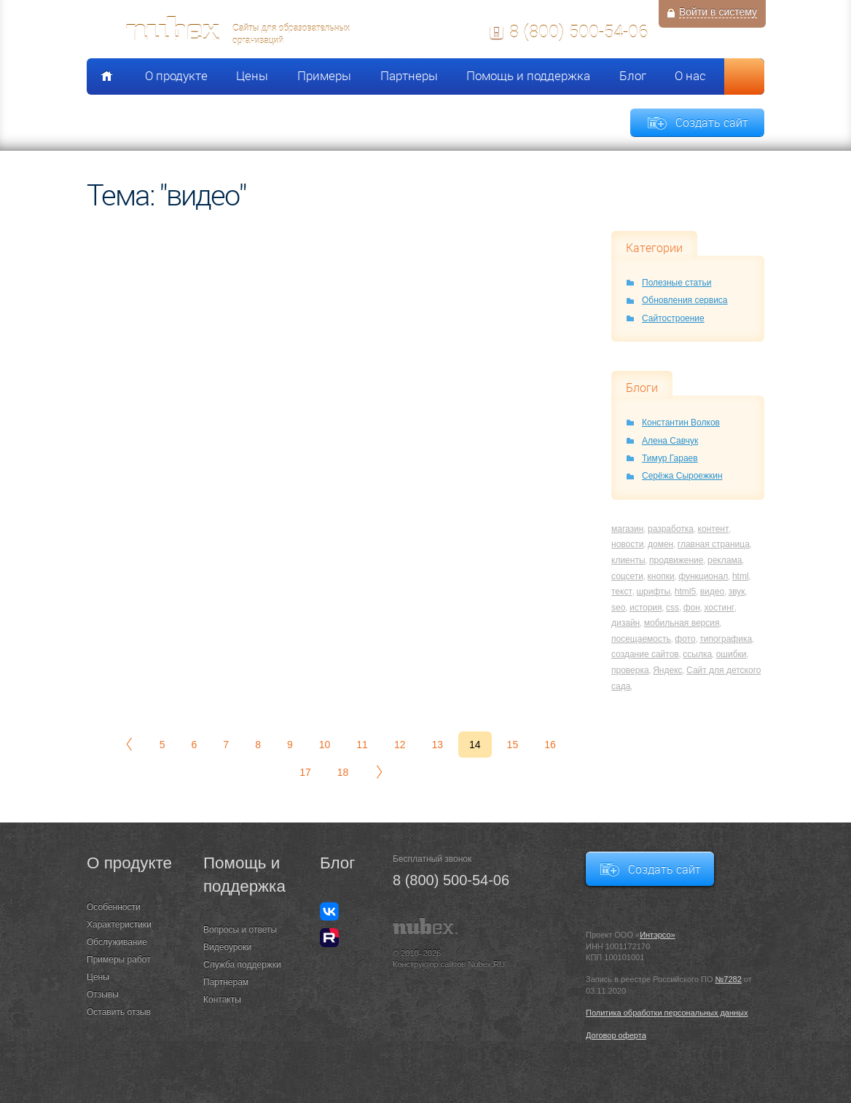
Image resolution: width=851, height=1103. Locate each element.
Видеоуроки (227, 947)
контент (713, 529)
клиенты (628, 560)
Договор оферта (616, 1035)
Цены (252, 76)
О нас (690, 76)
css (672, 607)
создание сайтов (645, 654)
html (740, 576)
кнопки (661, 576)
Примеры (324, 76)
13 (437, 744)
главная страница (714, 544)
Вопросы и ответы (240, 930)
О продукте (176, 76)
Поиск (744, 76)
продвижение (676, 560)
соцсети (627, 576)
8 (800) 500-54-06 (578, 31)
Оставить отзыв (119, 1012)
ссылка (697, 654)
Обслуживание (117, 942)
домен (660, 544)
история (646, 607)
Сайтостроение (673, 318)
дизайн (625, 623)
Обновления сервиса (685, 300)
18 (343, 772)
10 (325, 744)
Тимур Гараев (670, 458)
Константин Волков (681, 422)
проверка (630, 670)
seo (618, 607)
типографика (725, 639)
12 (400, 744)
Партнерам (225, 982)
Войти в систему (718, 11)
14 (475, 744)
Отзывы (103, 994)
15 (513, 744)
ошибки (731, 654)
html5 (685, 591)
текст (621, 591)
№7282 (728, 979)
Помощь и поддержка (528, 76)
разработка (671, 529)
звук (737, 591)
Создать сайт (711, 122)
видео (712, 591)
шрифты (653, 591)
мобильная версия (682, 623)
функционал (703, 576)
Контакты (222, 999)
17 (305, 772)
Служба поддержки (242, 964)
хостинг (719, 607)
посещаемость (641, 639)
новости (627, 544)
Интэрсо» (657, 934)
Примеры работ (119, 959)
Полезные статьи (676, 283)
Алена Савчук (670, 441)
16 (550, 744)
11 (362, 744)
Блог (632, 76)
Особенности (114, 907)
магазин (627, 529)
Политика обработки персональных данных (667, 1012)
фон (691, 607)
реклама (724, 560)
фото (685, 639)
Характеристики (119, 924)
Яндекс (667, 670)
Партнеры (409, 76)
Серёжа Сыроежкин (682, 476)
